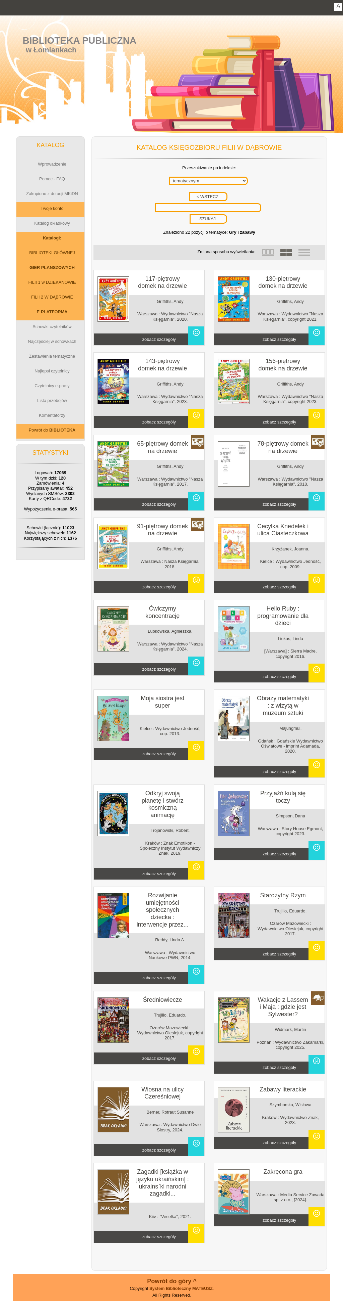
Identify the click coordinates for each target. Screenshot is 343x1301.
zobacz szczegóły (159, 339)
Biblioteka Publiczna (80, 40)
